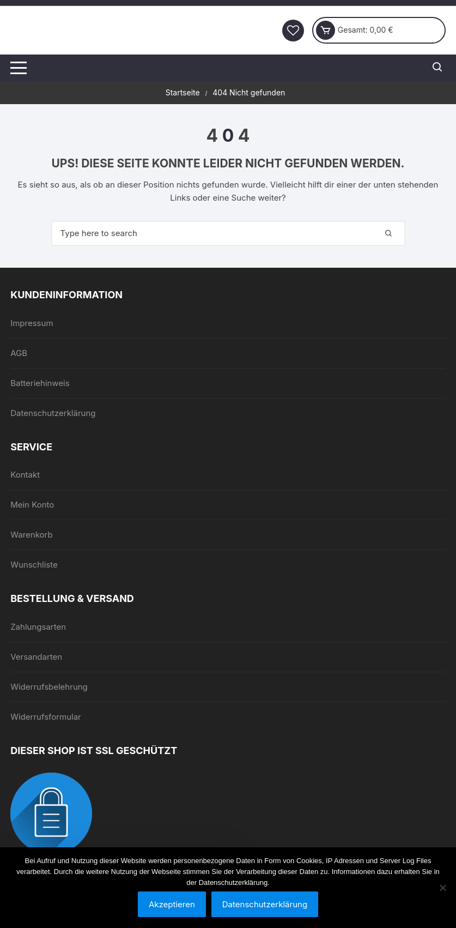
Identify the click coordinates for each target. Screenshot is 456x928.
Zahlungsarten (38, 627)
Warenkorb (31, 534)
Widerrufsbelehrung (49, 687)
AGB (18, 353)
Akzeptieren (172, 904)
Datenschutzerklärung (52, 413)
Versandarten (36, 657)
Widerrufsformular (45, 717)
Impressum (31, 323)
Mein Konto (32, 504)
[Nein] (442, 887)
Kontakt (25, 474)
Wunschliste (34, 564)
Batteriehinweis (40, 383)
